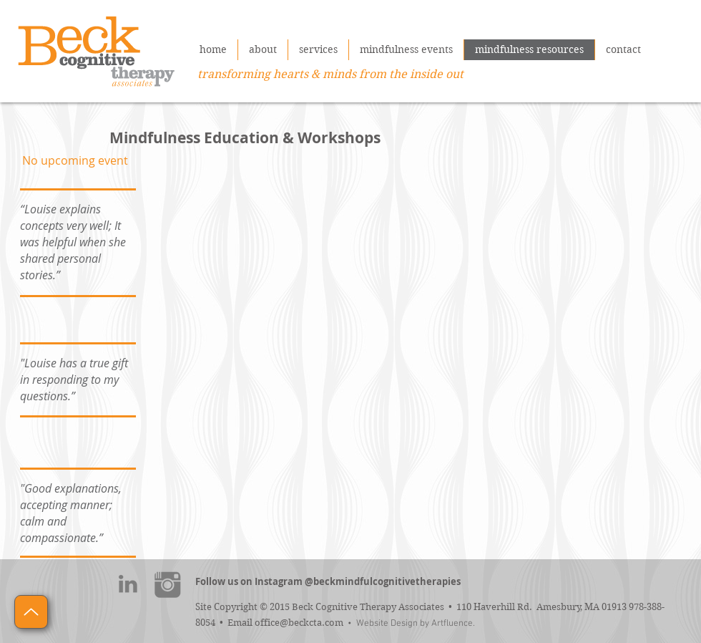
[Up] (31, 612)
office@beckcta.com (299, 622)
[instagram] (168, 584)
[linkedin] (127, 584)
